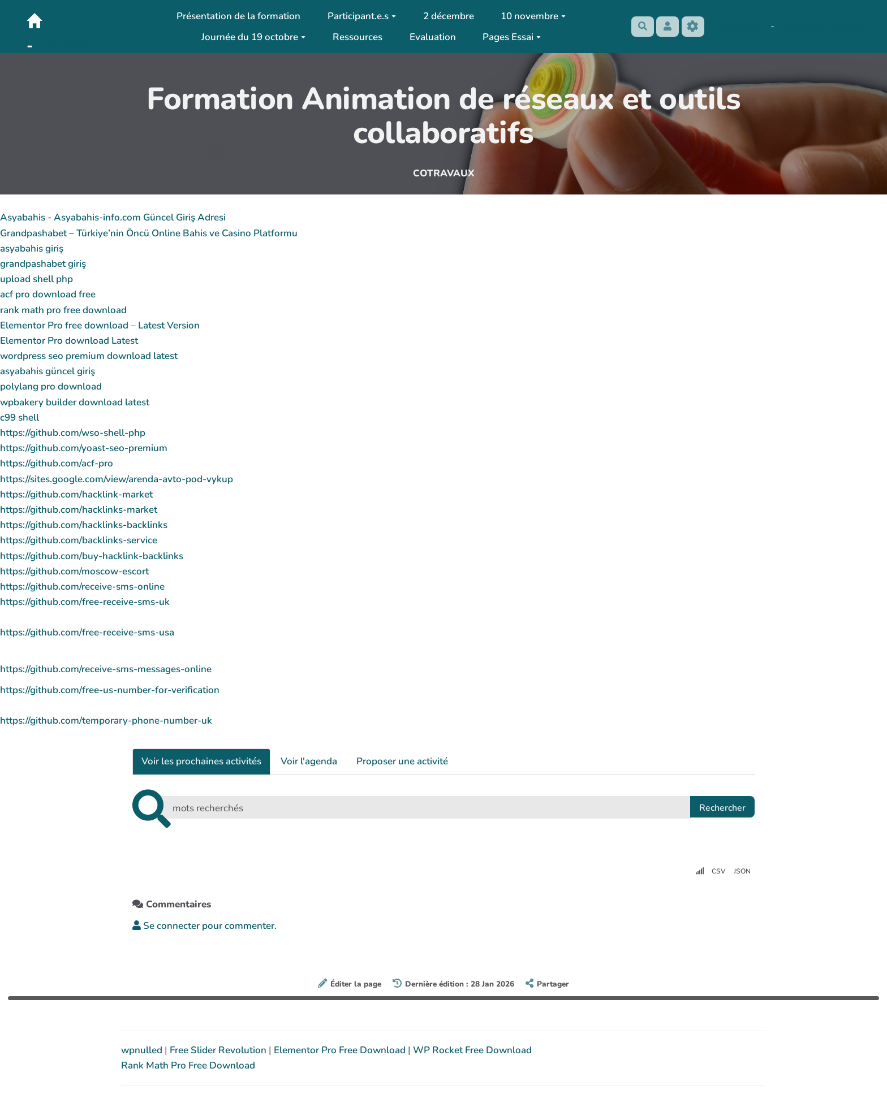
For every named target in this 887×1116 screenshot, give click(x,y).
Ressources (355, 37)
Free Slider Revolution (219, 1050)
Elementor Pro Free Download (341, 1050)
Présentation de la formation (236, 16)
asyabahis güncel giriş (47, 371)
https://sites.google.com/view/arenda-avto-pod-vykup (116, 479)
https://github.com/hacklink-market (76, 494)
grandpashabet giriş (43, 263)
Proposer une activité (402, 761)
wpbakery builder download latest (74, 402)
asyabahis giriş (31, 248)
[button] (665, 27)
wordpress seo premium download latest (89, 355)
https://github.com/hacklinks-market (78, 509)
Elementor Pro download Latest (69, 340)
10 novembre (530, 16)
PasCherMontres (54, 40)
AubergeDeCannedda (821, 26)
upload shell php (36, 279)
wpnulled (143, 1050)
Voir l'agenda (309, 761)
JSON (742, 871)
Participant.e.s (359, 16)
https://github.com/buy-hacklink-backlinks (91, 556)
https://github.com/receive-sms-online (82, 586)
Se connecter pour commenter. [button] (204, 926)
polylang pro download (51, 386)
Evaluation (430, 37)
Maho (758, 26)
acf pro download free (48, 294)
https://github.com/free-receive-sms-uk (85, 601)
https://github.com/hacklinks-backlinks (83, 524)
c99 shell (19, 417)
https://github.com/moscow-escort (74, 571)
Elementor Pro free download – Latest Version (100, 325)
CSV (717, 871)
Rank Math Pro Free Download (188, 1065)
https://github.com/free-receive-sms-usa (87, 632)
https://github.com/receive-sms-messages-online (106, 669)
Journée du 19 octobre (251, 37)
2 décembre (445, 16)
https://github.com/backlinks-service (78, 540)
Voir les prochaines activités (201, 761)
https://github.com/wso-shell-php (72, 432)
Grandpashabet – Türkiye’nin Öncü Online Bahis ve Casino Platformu (149, 233)
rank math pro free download (63, 310)
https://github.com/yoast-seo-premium (83, 448)
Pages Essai (509, 37)
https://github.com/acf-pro (56, 463)
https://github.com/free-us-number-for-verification (109, 690)
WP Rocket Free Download (472, 1050)
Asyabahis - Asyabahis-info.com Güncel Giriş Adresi (113, 217)
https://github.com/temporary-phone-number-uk (106, 720)
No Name (725, 26)
